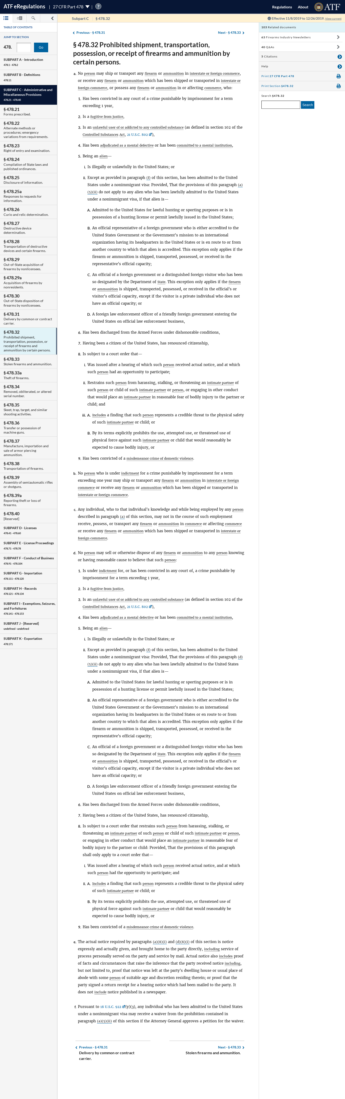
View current (331, 18)
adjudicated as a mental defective (130, 152)
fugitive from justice (108, 123)
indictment (132, 487)
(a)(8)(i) (160, 963)
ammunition (177, 73)
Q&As (267, 47)
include (123, 1013)
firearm (152, 73)
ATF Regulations (24, 6)
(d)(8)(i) (183, 963)
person (90, 73)
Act (138, 141)
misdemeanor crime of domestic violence (163, 472)
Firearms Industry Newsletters (286, 37)
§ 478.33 (229, 33)
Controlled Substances (114, 141)
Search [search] (307, 105)
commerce (87, 95)
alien (103, 170)
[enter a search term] (280, 105)
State (161, 296)
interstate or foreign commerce (106, 88)
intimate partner (223, 397)
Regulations (282, 7)
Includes (100, 429)
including (212, 970)
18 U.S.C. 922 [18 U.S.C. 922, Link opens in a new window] (112, 1028)
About (303, 7)
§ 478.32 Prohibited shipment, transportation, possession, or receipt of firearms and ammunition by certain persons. (151, 53)
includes (226, 977)
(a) (135, 531)
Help (264, 66)
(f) (148, 192)
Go (41, 47)
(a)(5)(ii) (104, 1042)
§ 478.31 (90, 33)
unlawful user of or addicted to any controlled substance (144, 134)
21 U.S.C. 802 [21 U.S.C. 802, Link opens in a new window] (155, 141)
